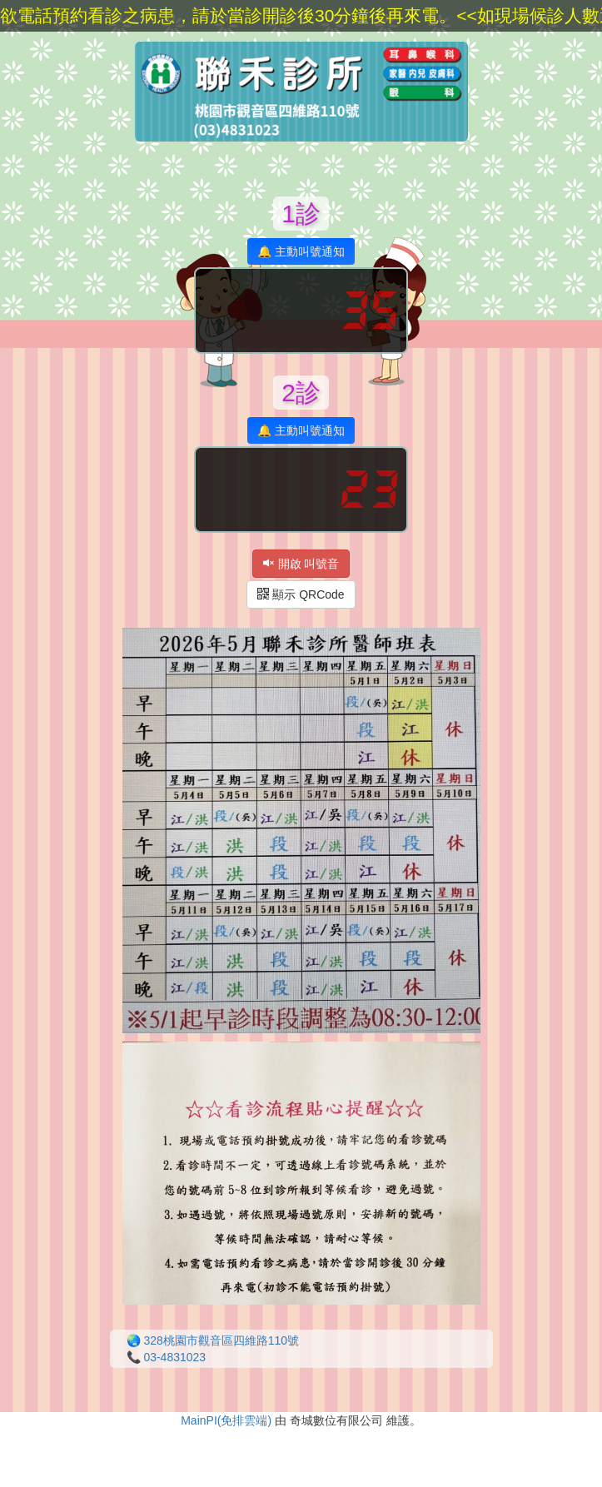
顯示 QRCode (300, 594)
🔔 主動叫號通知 (301, 251)
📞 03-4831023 (166, 1357)
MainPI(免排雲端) (226, 1420)
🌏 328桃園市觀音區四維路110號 (213, 1340)
